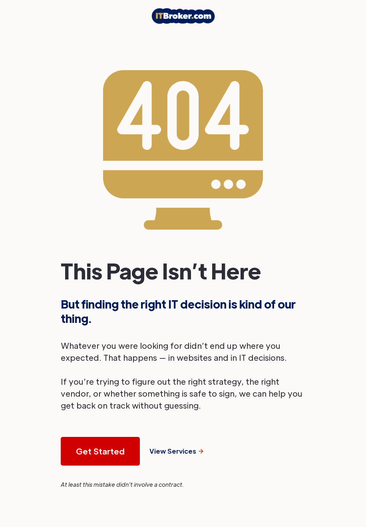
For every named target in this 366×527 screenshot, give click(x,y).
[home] (183, 16)
